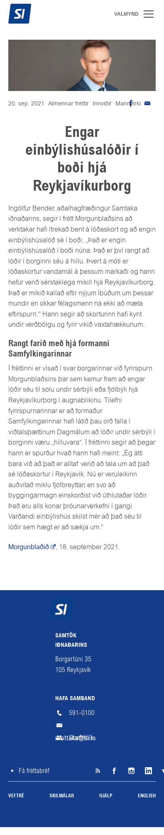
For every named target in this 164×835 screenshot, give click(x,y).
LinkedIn (147, 771)
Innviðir (102, 103)
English (147, 796)
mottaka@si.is (82, 725)
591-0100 (82, 713)
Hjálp (106, 796)
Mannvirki (128, 103)
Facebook (114, 771)
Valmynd (151, 14)
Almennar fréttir (68, 103)
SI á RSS (97, 771)
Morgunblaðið (28, 547)
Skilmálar (61, 796)
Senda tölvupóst (147, 103)
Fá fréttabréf (34, 771)
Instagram (130, 771)
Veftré (16, 796)
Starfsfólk (81, 738)
